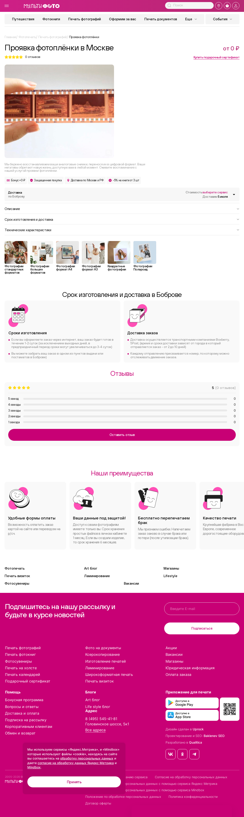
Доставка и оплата (22, 713)
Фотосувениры (17, 583)
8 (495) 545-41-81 (101, 718)
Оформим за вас (122, 19)
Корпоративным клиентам (28, 726)
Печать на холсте (21, 668)
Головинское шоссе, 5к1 (107, 724)
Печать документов (160, 19)
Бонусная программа (24, 700)
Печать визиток (17, 576)
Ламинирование (97, 576)
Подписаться (201, 628)
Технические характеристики (122, 229)
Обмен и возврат (20, 733)
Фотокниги (51, 19)
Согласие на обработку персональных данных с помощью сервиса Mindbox (144, 790)
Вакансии (131, 583)
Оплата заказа (178, 674)
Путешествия (23, 19)
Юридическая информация (190, 668)
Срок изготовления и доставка (122, 219)
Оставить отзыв (122, 435)
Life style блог (97, 706)
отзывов (32, 57)
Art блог (90, 568)
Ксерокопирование (102, 654)
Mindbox (34, 767)
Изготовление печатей (105, 661)
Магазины (171, 568)
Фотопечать (15, 568)
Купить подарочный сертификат (216, 57)
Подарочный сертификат (27, 681)
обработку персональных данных (86, 758)
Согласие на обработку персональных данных (191, 777)
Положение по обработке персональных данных (123, 797)
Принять (74, 782)
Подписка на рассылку (26, 720)
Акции (171, 648)
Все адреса (95, 730)
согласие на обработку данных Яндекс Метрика (76, 763)
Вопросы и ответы (22, 706)
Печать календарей (22, 674)
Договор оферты (98, 803)
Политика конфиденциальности (193, 797)
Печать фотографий (84, 19)
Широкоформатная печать (109, 674)
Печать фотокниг (20, 654)
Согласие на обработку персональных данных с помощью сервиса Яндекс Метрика (151, 784)
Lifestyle (170, 576)
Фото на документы (103, 648)
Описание (122, 208)
